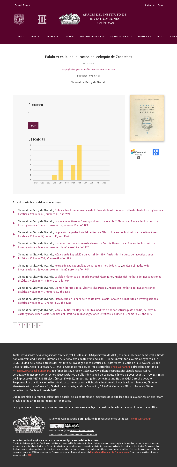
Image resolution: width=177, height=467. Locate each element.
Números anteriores (92, 36)
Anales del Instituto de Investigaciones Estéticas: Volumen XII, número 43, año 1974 (102, 314)
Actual (70, 36)
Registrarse (150, 5)
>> (40, 325)
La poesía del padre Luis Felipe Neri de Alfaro (82, 232)
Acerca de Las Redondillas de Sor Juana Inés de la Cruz (88, 265)
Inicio (21, 36)
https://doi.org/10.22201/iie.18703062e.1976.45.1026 (88, 69)
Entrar (160, 5)
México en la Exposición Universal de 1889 (80, 254)
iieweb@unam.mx (140, 418)
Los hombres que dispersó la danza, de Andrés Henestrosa (91, 243)
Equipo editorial (120, 36)
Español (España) (24, 5)
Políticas (143, 36)
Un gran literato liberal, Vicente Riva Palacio (81, 287)
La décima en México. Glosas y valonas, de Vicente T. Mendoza (92, 221)
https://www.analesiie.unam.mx (32, 370)
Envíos (35, 36)
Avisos (160, 36)
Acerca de (53, 36)
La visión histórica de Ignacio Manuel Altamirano (84, 276)
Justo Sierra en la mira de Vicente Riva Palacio (82, 299)
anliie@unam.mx (121, 366)
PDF (33, 125)
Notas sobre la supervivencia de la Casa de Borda (85, 210)
